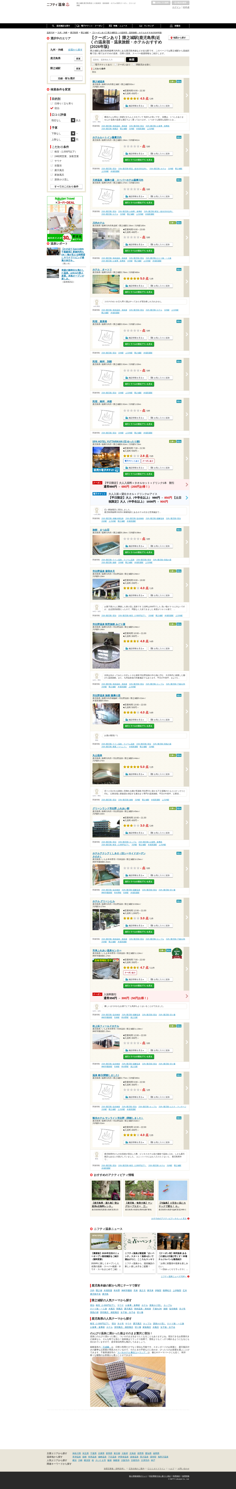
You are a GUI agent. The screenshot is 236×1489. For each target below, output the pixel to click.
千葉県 (93, 1453)
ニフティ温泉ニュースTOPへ (174, 1276)
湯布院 (153, 1457)
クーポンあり (124, 64)
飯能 (109, 1460)
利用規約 (176, 1476)
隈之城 (99, 1290)
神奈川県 (76, 1453)
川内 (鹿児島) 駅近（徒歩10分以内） (133, 169)
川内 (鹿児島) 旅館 (108, 562)
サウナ (120, 1305)
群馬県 (109, 1453)
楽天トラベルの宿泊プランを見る (138, 160)
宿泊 (92, 1305)
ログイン (176, 7)
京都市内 (135, 1460)
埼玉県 (85, 1453)
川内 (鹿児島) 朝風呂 (109, 129)
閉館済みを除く (143, 64)
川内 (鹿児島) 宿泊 (136, 126)
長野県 (140, 1453)
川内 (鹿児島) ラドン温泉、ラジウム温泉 (117, 560)
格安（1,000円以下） (106, 1305)
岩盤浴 (58, 165)
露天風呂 (128, 1309)
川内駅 (131, 129)
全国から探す (75, 49)
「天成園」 (106, 1347)
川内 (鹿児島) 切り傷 (167, 890)
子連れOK (157, 1309)
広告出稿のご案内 (136, 1469)
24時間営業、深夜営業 (66, 156)
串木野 (117, 1290)
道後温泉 (134, 1457)
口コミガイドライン (156, 1469)
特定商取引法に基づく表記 (160, 1476)
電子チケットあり (103, 64)
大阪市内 (125, 1460)
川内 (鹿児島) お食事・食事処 (158, 126)
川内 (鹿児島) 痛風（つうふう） (114, 747)
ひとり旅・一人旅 (98, 1309)
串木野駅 (117, 893)
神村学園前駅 (106, 893)
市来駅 (126, 893)
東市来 (150, 1290)
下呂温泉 (112, 1457)
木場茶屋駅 (140, 129)
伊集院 (158, 1290)
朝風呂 (119, 1309)
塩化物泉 (173, 1309)
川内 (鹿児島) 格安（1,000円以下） (132, 616)
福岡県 (156, 1453)
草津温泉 (76, 1457)
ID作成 (186, 7)
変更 (78, 58)
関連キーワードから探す (59, 1464)
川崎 (80, 1460)
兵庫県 (101, 1453)
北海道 (132, 1453)
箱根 (84, 1457)
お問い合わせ (183, 1469)
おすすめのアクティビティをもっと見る (169, 1218)
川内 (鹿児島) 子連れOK (175, 684)
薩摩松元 (167, 1290)
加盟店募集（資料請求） (114, 1469)
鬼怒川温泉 (163, 1457)
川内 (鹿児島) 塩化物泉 (134, 518)
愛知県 (148, 1453)
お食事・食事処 (132, 1305)
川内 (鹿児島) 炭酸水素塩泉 (112, 518)
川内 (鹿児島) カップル (155, 684)
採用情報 (185, 1476)
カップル (168, 1305)
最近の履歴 (180, 3)
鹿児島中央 (95, 1294)
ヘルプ (171, 1469)
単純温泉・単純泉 (142, 1309)
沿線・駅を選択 (66, 78)
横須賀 (87, 1460)
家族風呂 (147, 1327)
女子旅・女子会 (128, 1312)
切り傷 (140, 1312)
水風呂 (111, 1309)
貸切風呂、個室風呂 (109, 1312)
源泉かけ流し (155, 1305)
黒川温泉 (144, 1457)
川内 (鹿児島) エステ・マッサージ (172, 1107)
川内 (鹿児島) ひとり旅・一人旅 (158, 258)
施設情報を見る (135, 106)
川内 (92, 1290)
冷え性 (182, 1309)
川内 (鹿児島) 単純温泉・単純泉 (114, 126)
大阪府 (125, 1453)
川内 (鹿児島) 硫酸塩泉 (155, 518)
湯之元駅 (134, 1017)
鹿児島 (105, 1294)
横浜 (74, 1460)
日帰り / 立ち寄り (63, 103)
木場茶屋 (108, 1290)
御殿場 (116, 1460)
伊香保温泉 (123, 1457)
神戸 (153, 1460)
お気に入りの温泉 (160, 3)
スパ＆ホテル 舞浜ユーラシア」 (133, 1352)
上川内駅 (150, 129)
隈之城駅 (123, 129)
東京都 (117, 1453)
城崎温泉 (102, 1457)
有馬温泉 (92, 1457)
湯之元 (142, 1290)
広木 (185, 1290)
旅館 (165, 1309)
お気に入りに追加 (162, 106)
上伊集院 (177, 1290)
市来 (136, 1290)
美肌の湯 (94, 1312)
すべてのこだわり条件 (66, 186)
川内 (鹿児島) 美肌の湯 (162, 560)
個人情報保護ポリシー (138, 1476)
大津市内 (145, 1460)
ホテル (145, 1305)
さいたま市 (100, 1460)
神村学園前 (126, 1290)
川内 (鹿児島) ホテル (157, 169)
